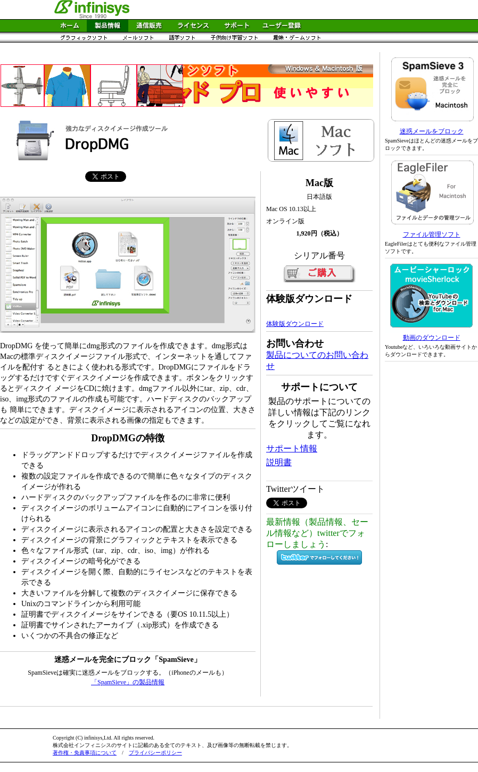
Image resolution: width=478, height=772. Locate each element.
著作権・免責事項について (85, 753)
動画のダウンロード (431, 337)
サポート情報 (291, 448)
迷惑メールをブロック (432, 131)
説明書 (279, 462)
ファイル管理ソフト (431, 234)
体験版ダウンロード (295, 324)
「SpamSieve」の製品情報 (127, 682)
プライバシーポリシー (155, 753)
